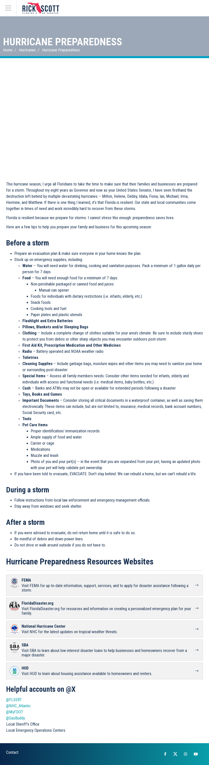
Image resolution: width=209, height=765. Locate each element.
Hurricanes (27, 50)
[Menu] (8, 8)
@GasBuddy (15, 718)
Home (7, 50)
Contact (12, 752)
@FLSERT (14, 699)
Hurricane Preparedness (62, 42)
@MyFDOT (14, 711)
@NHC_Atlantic (18, 705)
